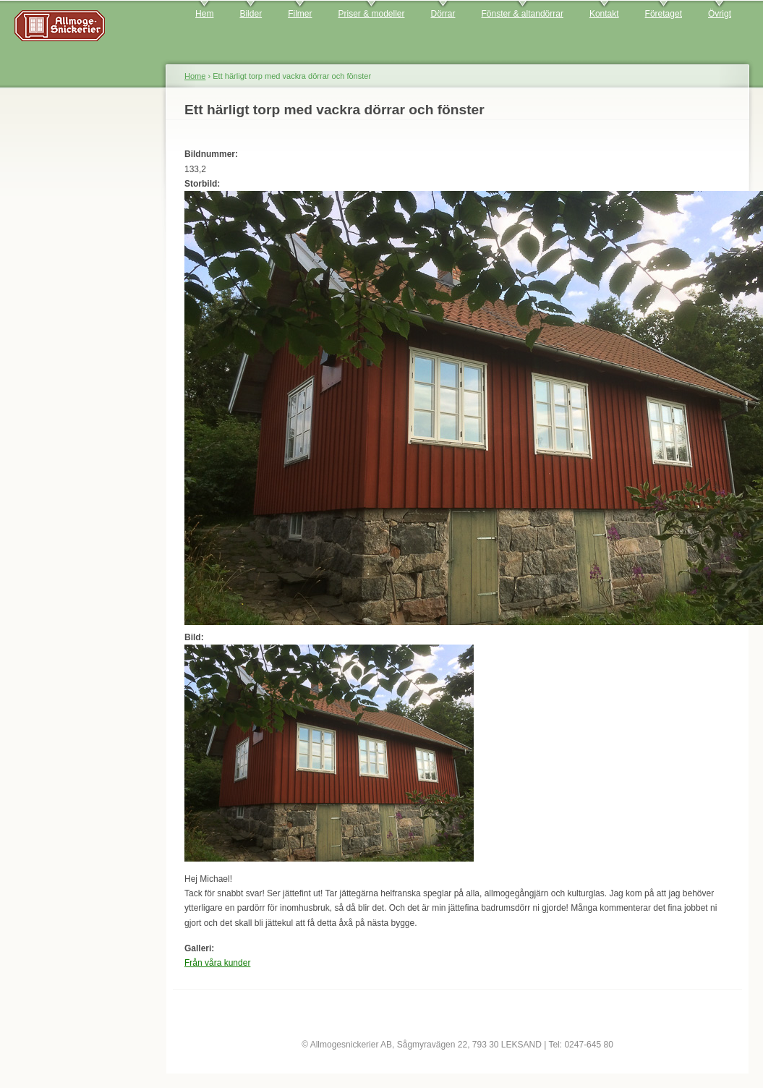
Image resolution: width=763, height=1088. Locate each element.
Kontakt (604, 14)
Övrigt (719, 14)
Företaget (663, 14)
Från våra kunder (217, 963)
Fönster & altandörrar (522, 14)
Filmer (300, 14)
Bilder (250, 14)
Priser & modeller (371, 14)
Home (194, 76)
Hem (204, 14)
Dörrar (443, 14)
